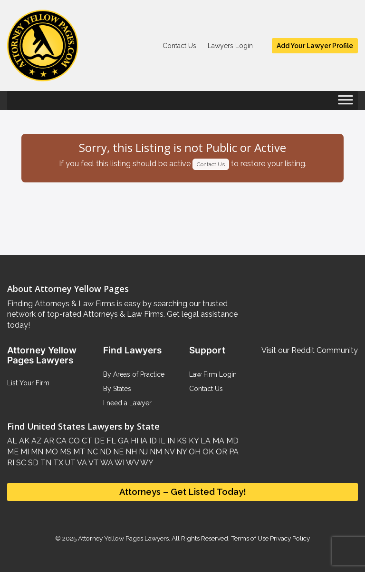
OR (220, 451)
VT (93, 462)
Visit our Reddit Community (309, 350)
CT (86, 440)
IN (170, 440)
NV (168, 451)
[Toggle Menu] (345, 102)
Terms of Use (250, 538)
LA (205, 440)
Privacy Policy (289, 538)
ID (152, 440)
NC (91, 451)
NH (130, 451)
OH (194, 451)
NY (180, 451)
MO (50, 451)
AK (23, 440)
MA (217, 440)
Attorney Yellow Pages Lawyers (123, 538)
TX (57, 462)
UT (69, 462)
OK (207, 451)
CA (60, 440)
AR (48, 440)
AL (12, 440)
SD (32, 462)
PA (233, 451)
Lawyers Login (230, 46)
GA (122, 440)
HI (133, 440)
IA (142, 440)
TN (44, 462)
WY (146, 462)
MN (36, 451)
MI (24, 451)
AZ (35, 440)
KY (193, 440)
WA (106, 462)
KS (181, 440)
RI (10, 462)
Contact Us (179, 46)
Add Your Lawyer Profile (315, 46)
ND (104, 451)
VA (81, 462)
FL (110, 440)
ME (13, 451)
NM (155, 451)
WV (132, 462)
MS (64, 451)
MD (231, 440)
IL (161, 440)
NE (117, 451)
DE (98, 440)
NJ (142, 451)
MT (78, 451)
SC (20, 462)
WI (119, 462)
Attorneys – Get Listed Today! (182, 492)
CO (73, 440)
